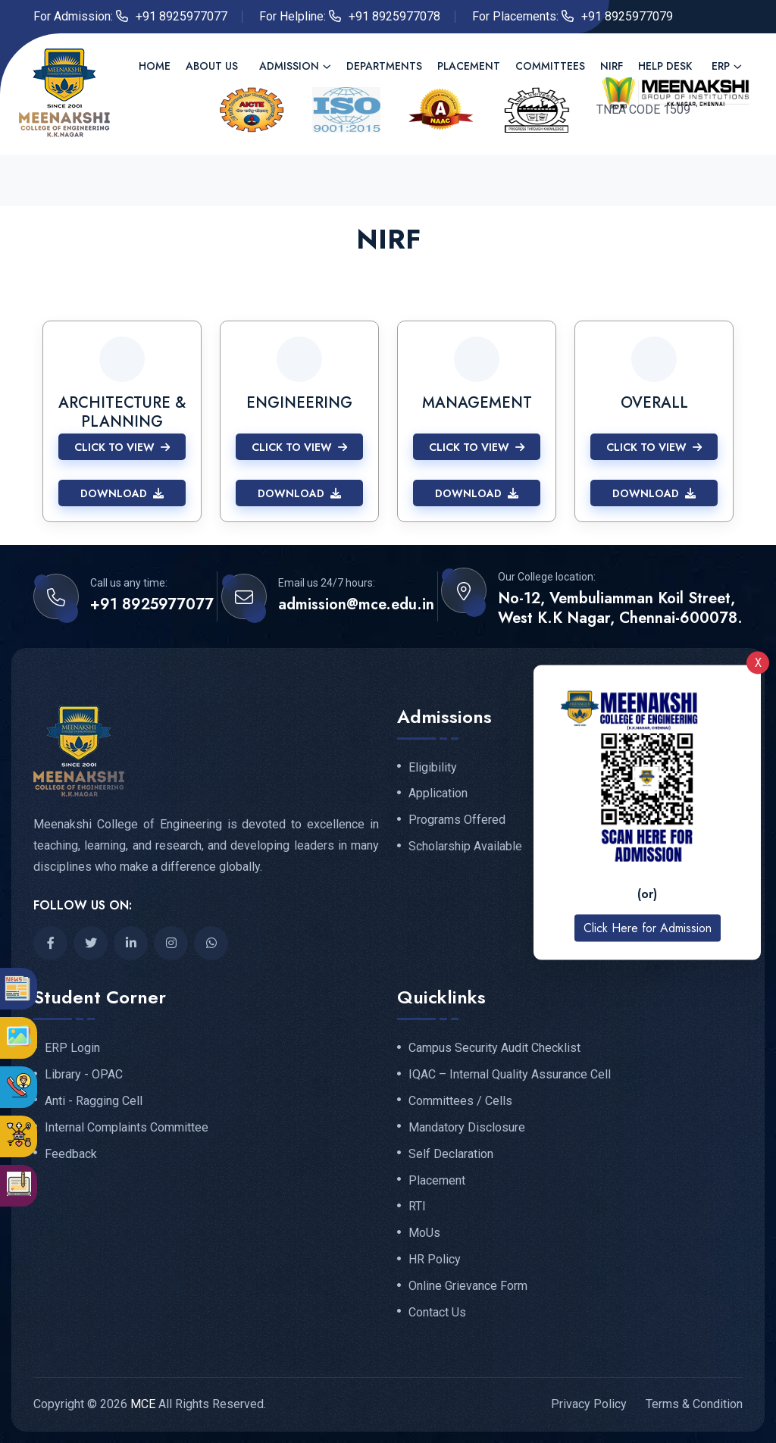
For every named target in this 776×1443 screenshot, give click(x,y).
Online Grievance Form (467, 1286)
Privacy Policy (589, 1404)
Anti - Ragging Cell (93, 1101)
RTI (417, 1206)
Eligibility (432, 768)
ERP (721, 66)
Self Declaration (450, 1154)
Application (438, 793)
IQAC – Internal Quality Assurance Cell (509, 1074)
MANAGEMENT (477, 403)
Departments (384, 66)
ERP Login (72, 1048)
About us (212, 66)
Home (155, 66)
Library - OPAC (84, 1074)
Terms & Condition (694, 1404)
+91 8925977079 (627, 16)
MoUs (424, 1233)
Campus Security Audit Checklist (494, 1048)
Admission (289, 66)
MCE (142, 1404)
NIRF (611, 66)
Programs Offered (456, 820)
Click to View (122, 447)
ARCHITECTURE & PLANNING (122, 413)
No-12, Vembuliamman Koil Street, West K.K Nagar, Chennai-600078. (620, 608)
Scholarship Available (465, 846)
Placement (468, 66)
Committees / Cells (460, 1101)
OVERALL (654, 403)
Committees (550, 66)
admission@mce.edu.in (356, 605)
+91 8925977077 (181, 16)
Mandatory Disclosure (466, 1128)
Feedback (71, 1154)
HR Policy (434, 1259)
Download (122, 493)
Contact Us (437, 1312)
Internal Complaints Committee (126, 1128)
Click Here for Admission (648, 928)
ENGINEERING (299, 403)
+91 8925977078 (394, 16)
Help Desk (665, 66)
